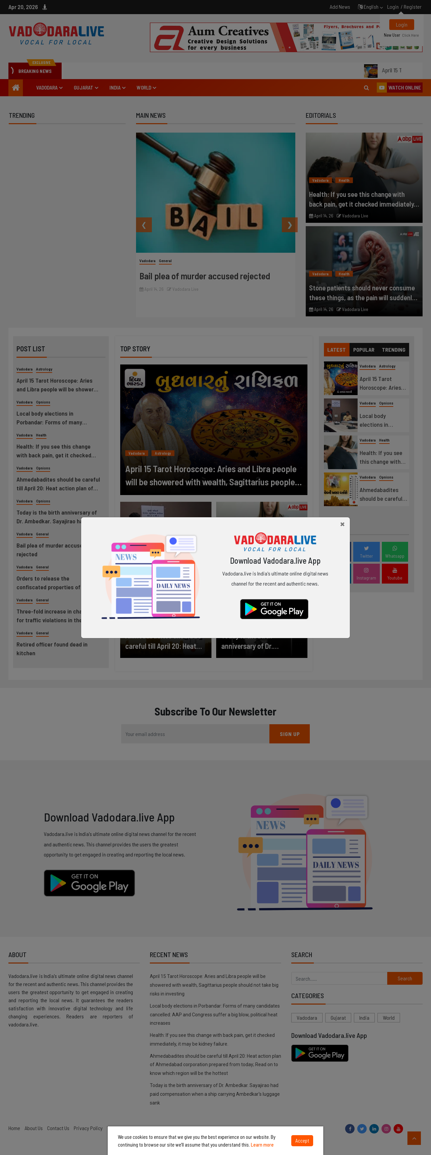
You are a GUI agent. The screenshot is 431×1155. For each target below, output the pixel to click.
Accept (302, 1141)
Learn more (262, 1145)
